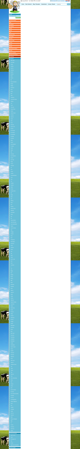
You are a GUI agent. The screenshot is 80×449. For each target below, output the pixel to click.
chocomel (12, 107)
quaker (12, 323)
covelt (12, 118)
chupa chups (13, 109)
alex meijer (12, 62)
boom (12, 89)
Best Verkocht (28, 4)
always (12, 64)
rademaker (12, 325)
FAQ (11, 441)
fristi (11, 179)
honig (12, 214)
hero (11, 204)
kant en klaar (11, 40)
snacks (10, 44)
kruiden (10, 50)
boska (12, 91)
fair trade (12, 159)
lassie (12, 249)
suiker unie (12, 360)
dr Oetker (12, 146)
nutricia (12, 298)
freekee (12, 173)
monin (12, 288)
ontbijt (10, 28)
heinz (12, 196)
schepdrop (12, 339)
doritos (12, 142)
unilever (12, 383)
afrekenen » (18, 17)
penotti (12, 309)
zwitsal (12, 430)
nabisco (12, 290)
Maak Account (13, 435)
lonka (12, 257)
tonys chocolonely (14, 378)
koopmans (12, 243)
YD (11, 422)
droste (12, 148)
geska (12, 187)
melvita (12, 278)
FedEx (12, 161)
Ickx (11, 218)
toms (11, 376)
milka (11, 280)
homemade (12, 212)
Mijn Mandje (54, 0)
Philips (12, 313)
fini (11, 167)
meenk (12, 276)
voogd (12, 411)
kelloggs (12, 231)
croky (12, 122)
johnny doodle (13, 220)
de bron (12, 128)
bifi (11, 79)
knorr (11, 237)
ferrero (12, 163)
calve (12, 95)
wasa (11, 417)
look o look (13, 259)
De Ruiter (12, 138)
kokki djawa (13, 241)
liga (11, 253)
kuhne (12, 245)
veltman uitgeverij (14, 401)
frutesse (12, 185)
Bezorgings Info (13, 439)
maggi (12, 270)
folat (11, 169)
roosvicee (12, 335)
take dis (12, 362)
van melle (12, 395)
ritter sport (12, 333)
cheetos (12, 101)
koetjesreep (13, 239)
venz (11, 405)
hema (12, 202)
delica (12, 140)
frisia (11, 177)
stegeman (12, 356)
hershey (12, 206)
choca (12, 105)
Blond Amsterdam (14, 81)
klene (12, 235)
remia (12, 329)
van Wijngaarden (13, 399)
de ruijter (12, 136)
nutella (12, 296)
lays (11, 251)
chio (11, 103)
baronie (12, 72)
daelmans (12, 124)
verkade (12, 407)
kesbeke (12, 233)
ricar (11, 331)
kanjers (12, 226)
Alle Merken (11, 58)
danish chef (13, 126)
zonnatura (12, 426)
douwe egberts (13, 144)
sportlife (12, 350)
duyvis (12, 150)
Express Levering (12, 52)
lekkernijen (11, 36)
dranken (10, 38)
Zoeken (68, 4)
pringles (12, 321)
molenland (12, 284)
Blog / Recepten (36, 4)
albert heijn (12, 60)
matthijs (12, 274)
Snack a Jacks (13, 346)
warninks (12, 415)
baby (10, 22)
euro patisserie (13, 155)
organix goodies (13, 302)
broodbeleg (11, 26)
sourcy (12, 348)
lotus (11, 263)
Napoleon (12, 292)
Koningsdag (11, 56)
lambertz (12, 247)
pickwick (12, 315)
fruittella (12, 183)
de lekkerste (13, 134)
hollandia (12, 210)
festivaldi (12, 165)
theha (12, 368)
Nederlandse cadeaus (13, 48)
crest (11, 120)
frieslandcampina (14, 175)
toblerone (12, 374)
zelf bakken (11, 24)
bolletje (12, 85)
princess (12, 319)
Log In (59, 0)
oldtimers (12, 300)
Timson (12, 370)
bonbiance (12, 87)
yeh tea (12, 424)
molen (12, 282)
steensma (12, 354)
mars (11, 272)
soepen (10, 46)
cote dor (12, 116)
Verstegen (12, 409)
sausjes (10, 42)
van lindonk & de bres (14, 393)
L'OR (11, 261)
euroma (12, 157)
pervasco (12, 311)
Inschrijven (63, 0)
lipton (12, 255)
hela (11, 198)
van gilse (12, 391)
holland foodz (13, 208)
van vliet (12, 397)
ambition (12, 66)
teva (11, 366)
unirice (12, 385)
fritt (11, 181)
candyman (12, 97)
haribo (12, 194)
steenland (12, 352)
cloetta (12, 111)
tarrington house (13, 364)
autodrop (12, 70)
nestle (12, 294)
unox (11, 387)
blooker (12, 83)
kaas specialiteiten (14, 224)
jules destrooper (13, 222)
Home (23, 4)
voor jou (12, 413)
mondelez (12, 286)
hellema (12, 200)
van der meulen (13, 389)
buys (11, 93)
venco (12, 403)
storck (12, 358)
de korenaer (13, 130)
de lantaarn (13, 132)
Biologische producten (13, 54)
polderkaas (12, 317)
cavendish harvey (14, 99)
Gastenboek (44, 4)
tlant (11, 372)
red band (12, 327)
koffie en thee (12, 34)
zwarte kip (12, 428)
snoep (10, 30)
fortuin (12, 171)
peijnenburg (13, 307)
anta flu (12, 68)
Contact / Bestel (51, 4)
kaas (10, 32)
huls (11, 216)
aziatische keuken (12, 20)
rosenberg (12, 337)
